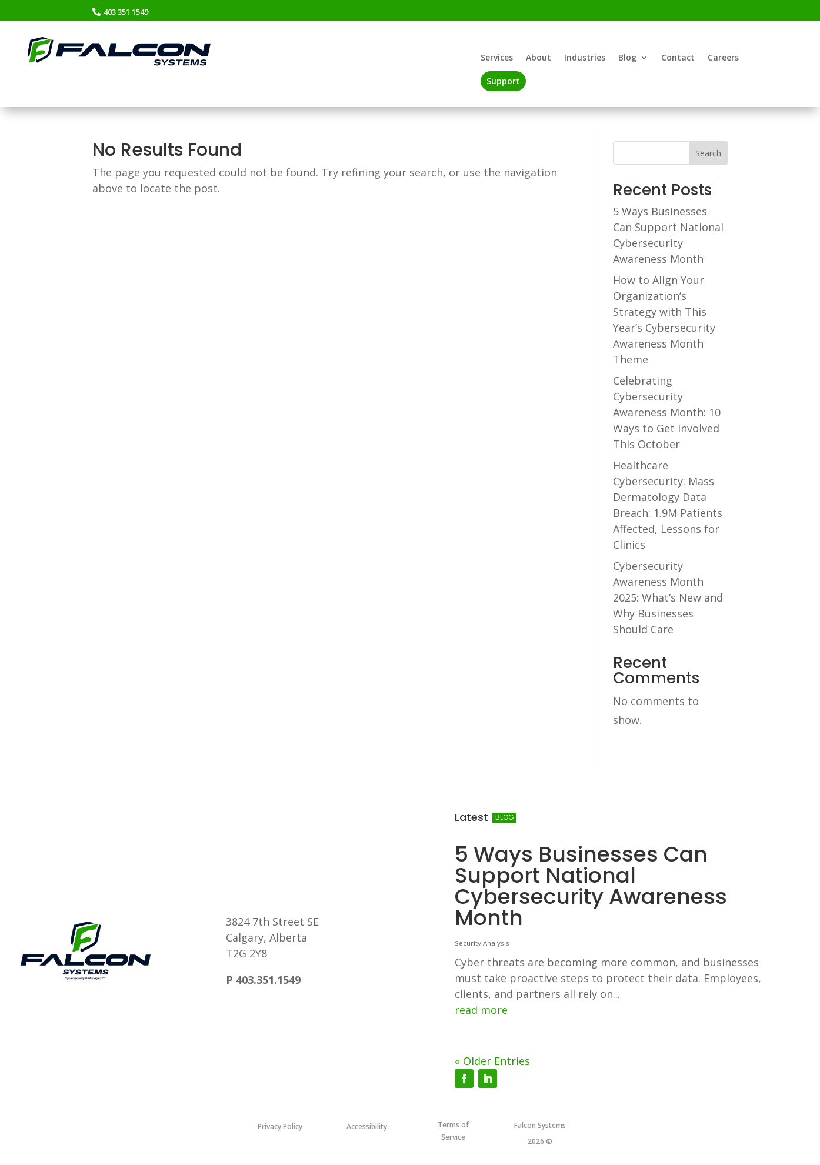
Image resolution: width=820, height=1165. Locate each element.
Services (497, 58)
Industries (584, 58)
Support (503, 80)
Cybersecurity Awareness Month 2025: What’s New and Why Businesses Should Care (668, 597)
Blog (627, 58)
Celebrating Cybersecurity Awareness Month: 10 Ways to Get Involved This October (667, 412)
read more (481, 1010)
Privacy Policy (280, 1126)
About (538, 58)
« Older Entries (492, 1061)
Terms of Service (453, 1130)
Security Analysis (482, 943)
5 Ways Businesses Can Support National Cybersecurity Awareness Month (591, 886)
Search (708, 153)
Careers (723, 58)
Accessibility (366, 1126)
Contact (678, 58)
